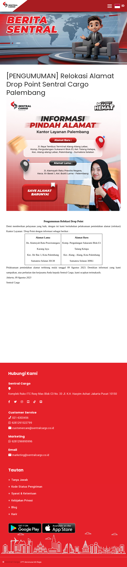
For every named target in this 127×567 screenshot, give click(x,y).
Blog (14, 507)
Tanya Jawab (19, 480)
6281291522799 (20, 423)
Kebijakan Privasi (22, 500)
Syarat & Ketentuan (23, 493)
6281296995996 (20, 441)
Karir (14, 514)
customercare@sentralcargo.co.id (31, 428)
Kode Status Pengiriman (26, 487)
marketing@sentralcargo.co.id (28, 455)
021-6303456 (18, 418)
